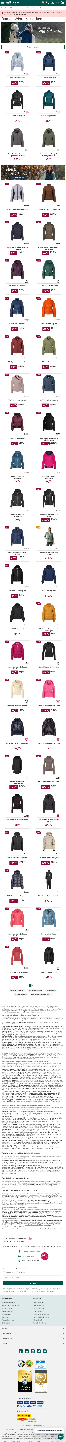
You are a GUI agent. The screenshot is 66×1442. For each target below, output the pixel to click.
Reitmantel (6, 1046)
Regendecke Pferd (8, 1308)
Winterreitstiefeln (37, 1057)
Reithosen (17, 1057)
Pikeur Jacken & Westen (41, 1314)
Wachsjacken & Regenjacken (41, 994)
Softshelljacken (21, 994)
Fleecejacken (51, 990)
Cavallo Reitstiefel (39, 1302)
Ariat (26, 1225)
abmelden (51, 1291)
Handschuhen (24, 1057)
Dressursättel (6, 1314)
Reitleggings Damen (8, 1320)
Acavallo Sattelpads (39, 1323)
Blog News (22, 1272)
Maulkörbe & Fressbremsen (11, 1305)
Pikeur (41, 1225)
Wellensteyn (47, 1225)
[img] (62, 4)
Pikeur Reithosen (38, 1308)
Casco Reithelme (38, 1305)
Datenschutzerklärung (16, 1291)
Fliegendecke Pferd (8, 1302)
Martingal (5, 1317)
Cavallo (36, 1225)
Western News (10, 1272)
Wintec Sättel (37, 1320)
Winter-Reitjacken (35, 990)
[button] (2, 2)
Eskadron (31, 1225)
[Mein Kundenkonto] (52, 4)
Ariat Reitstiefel (38, 1311)
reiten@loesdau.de (39, 1425)
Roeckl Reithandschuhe (41, 1317)
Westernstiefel (7, 1311)
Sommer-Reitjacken (17, 990)
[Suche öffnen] (47, 2)
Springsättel (6, 1323)
